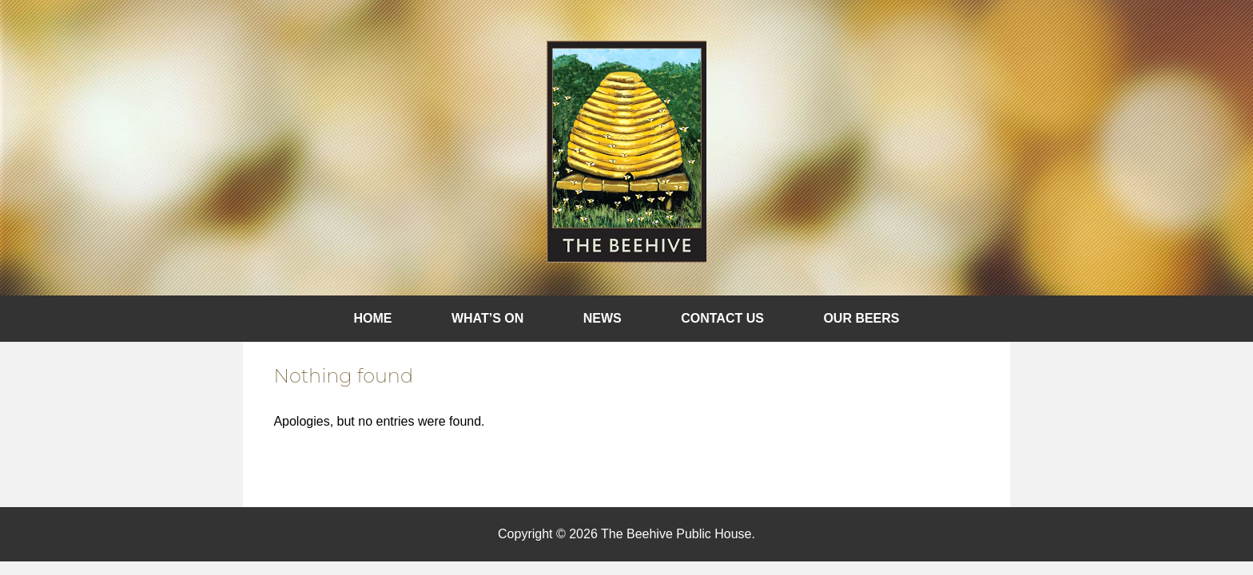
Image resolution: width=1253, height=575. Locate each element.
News (602, 318)
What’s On (487, 318)
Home (373, 318)
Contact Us (722, 318)
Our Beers (861, 318)
